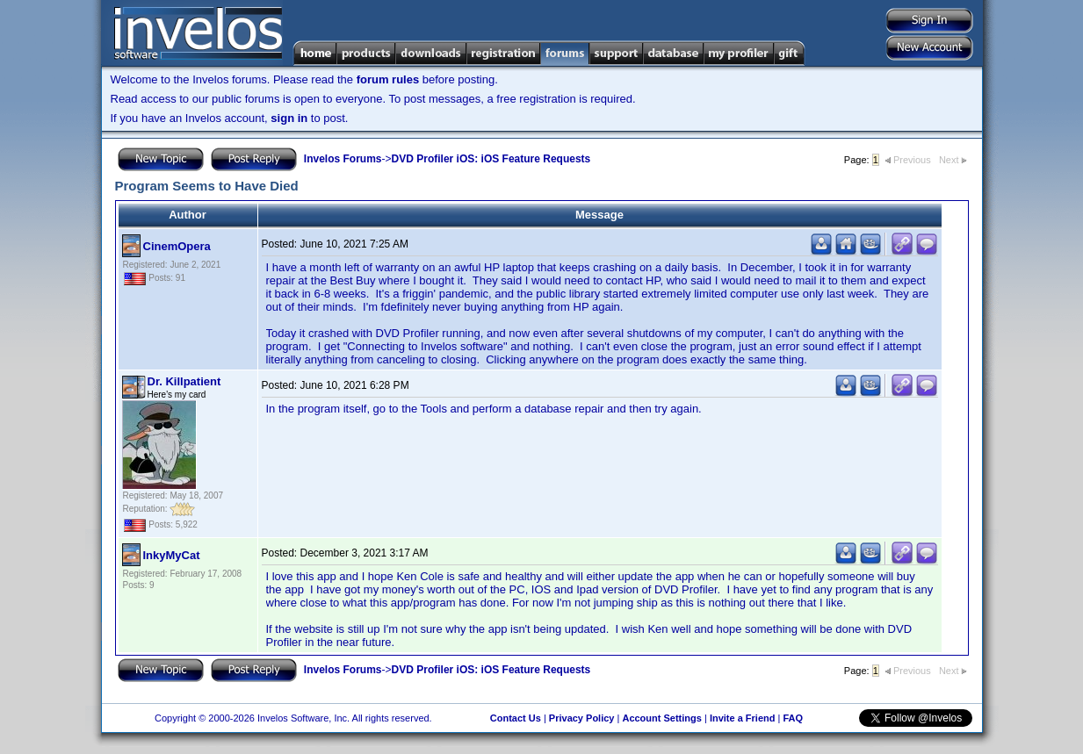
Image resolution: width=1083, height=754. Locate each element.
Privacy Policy (582, 718)
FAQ (793, 718)
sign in (289, 118)
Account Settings (661, 718)
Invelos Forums (343, 159)
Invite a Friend (743, 718)
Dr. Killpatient (184, 381)
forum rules (388, 79)
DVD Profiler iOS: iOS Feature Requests (491, 159)
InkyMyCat (171, 555)
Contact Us (515, 718)
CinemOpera (177, 246)
